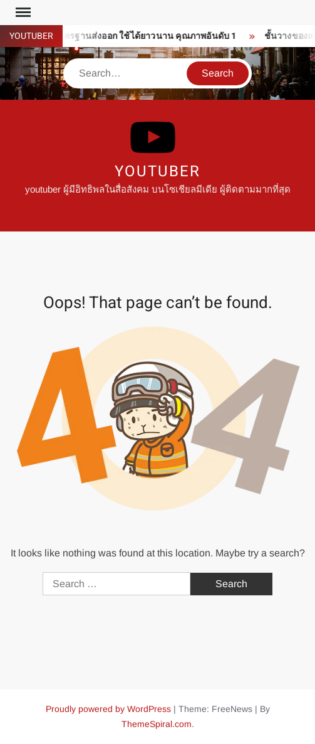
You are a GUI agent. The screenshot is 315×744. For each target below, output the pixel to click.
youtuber (157, 172)
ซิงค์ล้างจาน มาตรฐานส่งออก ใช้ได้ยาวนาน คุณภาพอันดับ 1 (121, 36)
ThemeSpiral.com (156, 724)
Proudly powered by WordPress (108, 709)
